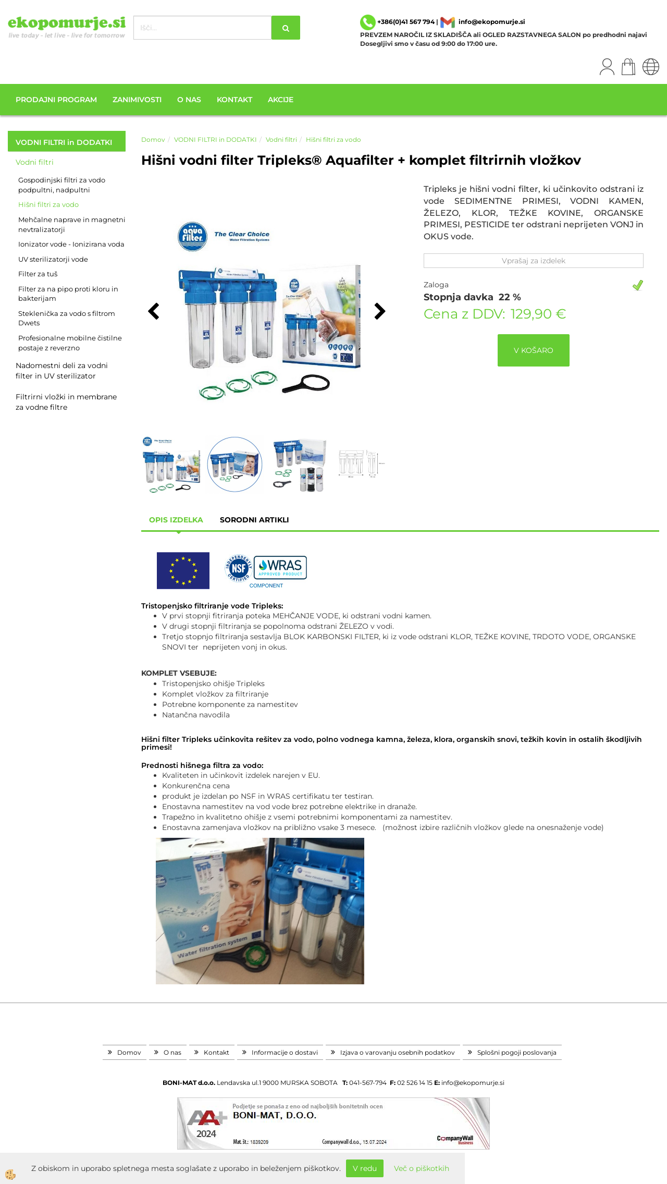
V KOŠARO (533, 350)
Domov (153, 139)
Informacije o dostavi (285, 1052)
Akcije (280, 99)
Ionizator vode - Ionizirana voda (71, 244)
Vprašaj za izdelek (533, 260)
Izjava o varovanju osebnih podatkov (397, 1052)
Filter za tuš (37, 274)
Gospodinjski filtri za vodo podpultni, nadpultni (61, 185)
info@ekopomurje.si (492, 22)
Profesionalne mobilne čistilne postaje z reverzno (70, 343)
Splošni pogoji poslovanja (517, 1052)
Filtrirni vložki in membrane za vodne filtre (66, 402)
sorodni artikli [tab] (254, 519)
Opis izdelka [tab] (176, 519)
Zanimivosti (137, 99)
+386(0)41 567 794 (406, 22)
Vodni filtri (35, 162)
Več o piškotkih (421, 1168)
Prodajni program (56, 99)
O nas (189, 99)
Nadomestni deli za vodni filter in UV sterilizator (62, 371)
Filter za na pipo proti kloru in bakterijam (68, 294)
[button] (379, 312)
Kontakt (234, 99)
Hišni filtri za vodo (48, 204)
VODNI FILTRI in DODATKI (215, 139)
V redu (365, 1168)
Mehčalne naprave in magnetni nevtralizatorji (72, 224)
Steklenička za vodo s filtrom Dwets (66, 318)
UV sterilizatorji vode (53, 259)
